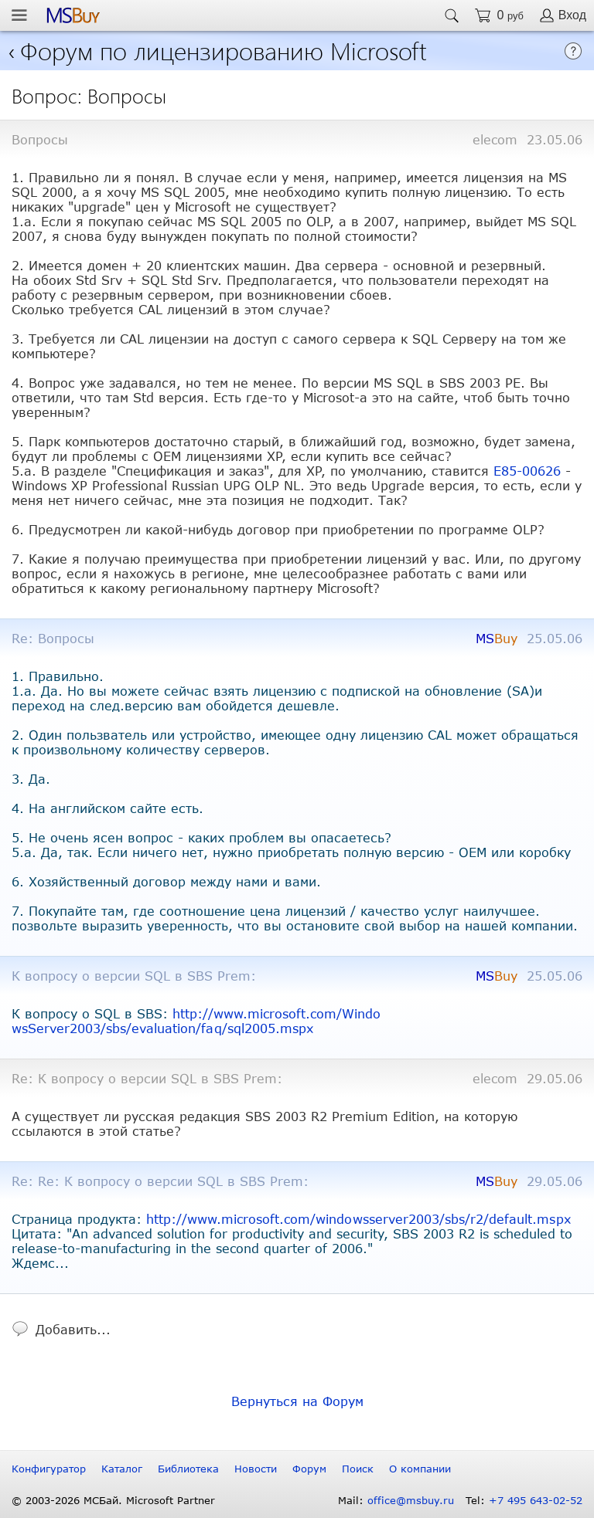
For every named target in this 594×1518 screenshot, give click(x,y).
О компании (420, 1468)
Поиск (358, 1468)
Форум (309, 1468)
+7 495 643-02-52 (535, 1500)
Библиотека (188, 1468)
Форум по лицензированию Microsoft (223, 49)
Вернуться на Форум (297, 1401)
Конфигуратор (49, 1468)
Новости (255, 1468)
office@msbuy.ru (410, 1500)
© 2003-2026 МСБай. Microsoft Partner (113, 1500)
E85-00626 (527, 470)
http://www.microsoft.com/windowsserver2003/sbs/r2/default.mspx (358, 1218)
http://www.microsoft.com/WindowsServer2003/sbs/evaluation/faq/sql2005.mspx (196, 1020)
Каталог (121, 1468)
